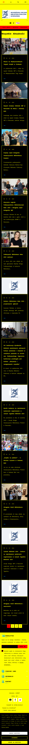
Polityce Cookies (5, 727)
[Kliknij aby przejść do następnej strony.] (20, 626)
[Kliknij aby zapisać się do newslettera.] (22, 646)
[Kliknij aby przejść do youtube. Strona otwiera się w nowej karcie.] (10, 23)
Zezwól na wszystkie (14, 742)
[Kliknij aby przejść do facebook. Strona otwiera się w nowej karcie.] (13, 23)
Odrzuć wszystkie (14, 733)
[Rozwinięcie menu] (14, 671)
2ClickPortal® (12, 708)
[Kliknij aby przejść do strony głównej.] (10, 2)
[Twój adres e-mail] (10, 646)
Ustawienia (14, 737)
